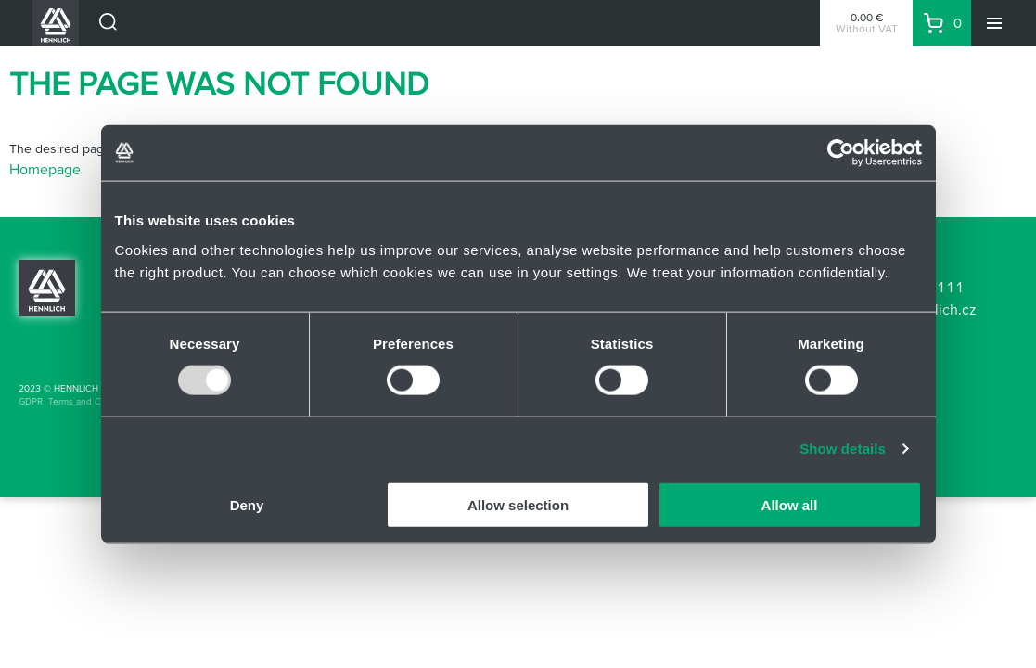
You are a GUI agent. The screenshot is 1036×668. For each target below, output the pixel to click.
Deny (247, 504)
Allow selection (518, 504)
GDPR (31, 401)
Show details (842, 448)
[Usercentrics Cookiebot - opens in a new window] (841, 153)
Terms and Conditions (94, 401)
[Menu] (994, 23)
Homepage (45, 169)
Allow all (789, 504)
